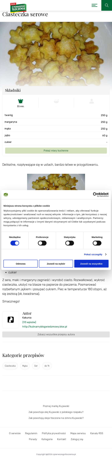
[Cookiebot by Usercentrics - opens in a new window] (95, 194)
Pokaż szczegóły (93, 254)
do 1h (47, 366)
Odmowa (20, 263)
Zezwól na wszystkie (91, 263)
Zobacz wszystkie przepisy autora (56, 334)
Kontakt (61, 439)
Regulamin (31, 433)
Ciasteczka (10, 366)
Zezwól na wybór (56, 263)
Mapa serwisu (78, 433)
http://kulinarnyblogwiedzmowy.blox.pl (44, 326)
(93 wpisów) (29, 322)
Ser (36, 366)
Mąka (24, 366)
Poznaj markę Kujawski (56, 406)
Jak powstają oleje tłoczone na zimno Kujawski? (56, 418)
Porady (33, 439)
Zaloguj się (77, 439)
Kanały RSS (96, 433)
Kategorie (47, 439)
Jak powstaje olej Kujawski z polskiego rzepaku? (56, 412)
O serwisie (15, 433)
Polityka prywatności (54, 433)
